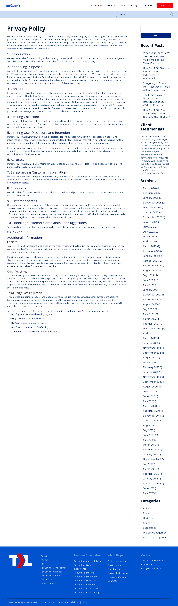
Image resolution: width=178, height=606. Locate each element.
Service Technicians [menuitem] (118, 573)
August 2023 (152, 304)
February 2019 (152, 449)
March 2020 (151, 406)
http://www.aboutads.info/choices (27, 319)
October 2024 (152, 260)
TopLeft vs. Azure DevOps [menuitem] (87, 592)
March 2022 (151, 338)
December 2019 (154, 415)
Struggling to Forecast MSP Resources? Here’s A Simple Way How (156, 87)
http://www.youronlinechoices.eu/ (42, 332)
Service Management (155, 537)
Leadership (149, 527)
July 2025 (150, 227)
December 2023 (154, 294)
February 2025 (153, 251)
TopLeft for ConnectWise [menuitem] (53, 568)
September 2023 (154, 299)
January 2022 (152, 343)
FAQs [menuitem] (85, 602)
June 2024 (151, 280)
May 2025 (150, 236)
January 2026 (152, 197)
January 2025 (152, 256)
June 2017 (150, 488)
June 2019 (150, 435)
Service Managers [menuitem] (117, 565)
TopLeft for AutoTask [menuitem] (51, 571)
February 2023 (153, 323)
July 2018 (149, 464)
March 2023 (151, 319)
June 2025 (150, 231)
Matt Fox (11, 232)
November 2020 (154, 377)
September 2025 (154, 217)
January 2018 (152, 478)
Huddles (148, 518)
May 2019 (150, 440)
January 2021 (152, 372)
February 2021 (152, 367)
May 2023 (150, 314)
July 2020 (150, 391)
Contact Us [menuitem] (46, 579)
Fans (123, 5)
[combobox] (144, 14)
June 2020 (150, 396)
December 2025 (154, 202)
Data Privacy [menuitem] (47, 602)
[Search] (156, 29)
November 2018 (153, 459)
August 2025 (152, 222)
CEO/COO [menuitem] (112, 581)
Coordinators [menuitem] (114, 569)
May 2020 (150, 401)
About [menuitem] (44, 556)
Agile (146, 508)
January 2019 (152, 454)
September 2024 (154, 265)
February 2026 (153, 193)
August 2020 (152, 386)
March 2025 (151, 246)
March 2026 (151, 188)
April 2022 (150, 333)
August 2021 (151, 357)
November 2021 (153, 348)
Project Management (155, 532)
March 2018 (151, 469)
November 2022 (154, 328)
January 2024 (152, 289)
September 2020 (154, 381)
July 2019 (149, 430)
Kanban (147, 523)
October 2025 (152, 212)
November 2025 (153, 207)
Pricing (134, 5)
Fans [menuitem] (43, 564)
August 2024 (152, 270)
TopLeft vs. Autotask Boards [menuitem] (88, 561)
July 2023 (150, 309)
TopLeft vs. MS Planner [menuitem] (86, 576)
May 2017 (150, 493)
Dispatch (148, 513)
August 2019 (152, 425)
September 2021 (154, 352)
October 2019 (152, 420)
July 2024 (150, 275)
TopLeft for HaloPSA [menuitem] (51, 575)
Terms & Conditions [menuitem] (68, 602)
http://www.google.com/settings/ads (28, 323)
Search (155, 36)
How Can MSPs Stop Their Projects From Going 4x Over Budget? (156, 113)
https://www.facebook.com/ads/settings (29, 327)
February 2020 (153, 411)
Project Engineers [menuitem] (117, 577)
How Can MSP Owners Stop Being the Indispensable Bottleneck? (156, 73)
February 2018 (153, 473)
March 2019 (151, 444)
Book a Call (164, 5)
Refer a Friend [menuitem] (48, 583)
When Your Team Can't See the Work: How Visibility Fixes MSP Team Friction (156, 58)
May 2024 (150, 285)
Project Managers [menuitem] (117, 561)
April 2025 (150, 241)
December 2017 (153, 483)
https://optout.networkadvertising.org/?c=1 (31, 314)
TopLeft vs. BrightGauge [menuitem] (86, 588)
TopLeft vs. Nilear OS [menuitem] (85, 580)
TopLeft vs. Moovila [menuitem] (84, 572)
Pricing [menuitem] (44, 560)
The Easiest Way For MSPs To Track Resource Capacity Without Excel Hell (154, 100)
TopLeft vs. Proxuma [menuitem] (85, 584)
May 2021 (150, 362)
